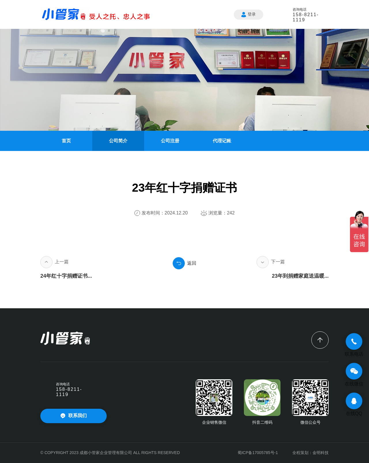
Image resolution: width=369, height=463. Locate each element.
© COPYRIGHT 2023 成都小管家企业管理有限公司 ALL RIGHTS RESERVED (110, 452)
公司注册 (170, 140)
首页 (66, 140)
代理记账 (222, 140)
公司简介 (118, 140)
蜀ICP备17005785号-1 (258, 452)
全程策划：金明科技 (310, 452)
